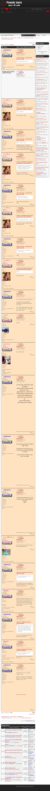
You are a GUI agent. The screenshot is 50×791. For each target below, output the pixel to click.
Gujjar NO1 (43, 60)
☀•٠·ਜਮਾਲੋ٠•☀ (6, 100)
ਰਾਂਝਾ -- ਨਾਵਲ (38, 67)
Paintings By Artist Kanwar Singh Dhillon (13, 735)
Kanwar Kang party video (10, 768)
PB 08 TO (5, 590)
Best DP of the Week (40, 83)
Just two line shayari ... (41, 131)
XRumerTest (46, 63)
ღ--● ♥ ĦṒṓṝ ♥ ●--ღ (8, 537)
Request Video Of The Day (42, 103)
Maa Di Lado (6, 344)
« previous (31, 42)
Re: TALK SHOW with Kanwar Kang (20, 51)
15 (17, 745)
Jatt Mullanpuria (37, 37)
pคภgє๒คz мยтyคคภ (30, 753)
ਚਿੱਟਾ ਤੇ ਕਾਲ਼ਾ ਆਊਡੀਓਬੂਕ (41, 142)
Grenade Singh (12, 769)
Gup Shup (20, 752)
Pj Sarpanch (11, 742)
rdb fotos (7, 744)
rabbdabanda (7, 50)
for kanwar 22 (8, 756)
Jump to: (22, 720)
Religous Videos (14, 732)
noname (5, 315)
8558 (30, 738)
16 (18, 745)
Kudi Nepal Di (11, 736)
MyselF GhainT (30, 764)
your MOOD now (39, 79)
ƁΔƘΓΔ (10, 732)
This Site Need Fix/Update (41, 99)
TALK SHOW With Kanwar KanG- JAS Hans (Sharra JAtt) (25, 532)
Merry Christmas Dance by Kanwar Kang (13, 773)
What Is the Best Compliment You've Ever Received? (41, 173)
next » (34, 42)
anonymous (31, 742)
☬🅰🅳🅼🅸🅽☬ (38, 139)
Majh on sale (39, 108)
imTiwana (11, 757)
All (8, 44)
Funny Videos (17, 769)
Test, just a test (39, 63)
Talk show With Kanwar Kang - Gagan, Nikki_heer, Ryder (25, 431)
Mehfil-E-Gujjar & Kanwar (10, 762)
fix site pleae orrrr (40, 74)
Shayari (20, 763)
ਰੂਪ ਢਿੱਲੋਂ (43, 67)
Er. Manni (31, 732)
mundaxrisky (38, 90)
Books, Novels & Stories (41, 162)
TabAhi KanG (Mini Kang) (14, 752)
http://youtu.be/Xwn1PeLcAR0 (21, 694)
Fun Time (15, 774)
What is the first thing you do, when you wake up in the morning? (42, 149)
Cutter (43, 150)
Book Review (39, 158)
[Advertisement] (25, 23)
